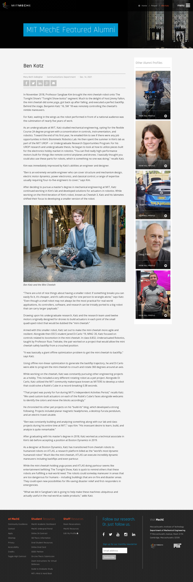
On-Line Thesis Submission (42, 556)
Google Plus (47, 83)
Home (142, 5)
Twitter (33, 83)
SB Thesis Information (41, 538)
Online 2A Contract (39, 533)
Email (54, 83)
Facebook (26, 83)
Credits (11, 551)
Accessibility (13, 547)
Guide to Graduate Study (42, 569)
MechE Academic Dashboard (43, 524)
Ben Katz (165, 5)
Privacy (11, 542)
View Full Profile (153, 115)
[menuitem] (142, 5)
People (154, 5)
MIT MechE (16, 6)
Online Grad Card (38, 547)
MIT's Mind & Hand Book (41, 573)
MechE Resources (71, 528)
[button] (184, 5)
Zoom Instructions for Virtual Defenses (44, 563)
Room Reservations (72, 524)
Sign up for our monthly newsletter (120, 544)
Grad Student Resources (42, 542)
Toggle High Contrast (17, 556)
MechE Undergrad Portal (41, 528)
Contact (11, 528)
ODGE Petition (37, 551)
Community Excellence (17, 524)
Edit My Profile (70, 533)
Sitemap (11, 538)
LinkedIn (40, 83)
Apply (10, 533)
